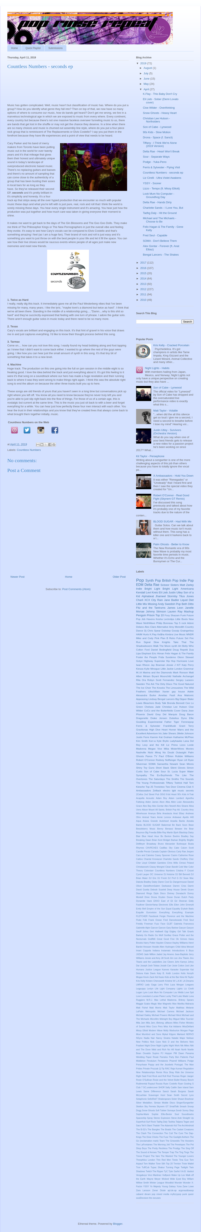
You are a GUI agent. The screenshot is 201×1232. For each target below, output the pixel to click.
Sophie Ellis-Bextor (162, 1114)
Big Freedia (150, 832)
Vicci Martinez (154, 1175)
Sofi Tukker (161, 1110)
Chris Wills (172, 863)
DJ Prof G (173, 878)
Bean (191, 825)
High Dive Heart (158, 729)
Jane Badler (171, 600)
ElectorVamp (152, 905)
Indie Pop (186, 580)
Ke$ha (161, 634)
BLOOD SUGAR (151, 825)
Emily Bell (141, 909)
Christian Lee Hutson (174, 706)
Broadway (151, 844)
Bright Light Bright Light (161, 588)
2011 (143, 294)
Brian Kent (157, 840)
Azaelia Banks (177, 821)
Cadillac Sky (166, 848)
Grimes (183, 939)
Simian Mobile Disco (164, 1103)
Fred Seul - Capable (155, 235)
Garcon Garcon (158, 928)
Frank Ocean (155, 920)
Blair (138, 836)
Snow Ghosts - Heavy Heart (160, 112)
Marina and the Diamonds (157, 672)
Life (156, 989)
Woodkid (169, 1183)
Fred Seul (188, 920)
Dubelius (174, 718)
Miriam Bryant (151, 676)
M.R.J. (149, 1000)
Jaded (159, 954)
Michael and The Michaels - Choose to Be (159, 220)
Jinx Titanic (183, 958)
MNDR (190, 634)
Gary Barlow (172, 928)
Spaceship (141, 1118)
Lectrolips (169, 619)
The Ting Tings (182, 1152)
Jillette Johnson (185, 733)
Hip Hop (170, 661)
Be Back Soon (179, 825)
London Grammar (184, 668)
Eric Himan (158, 653)
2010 (143, 299)
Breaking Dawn (143, 840)
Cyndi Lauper (142, 874)
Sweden (140, 684)
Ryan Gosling (184, 1084)
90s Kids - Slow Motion (156, 132)
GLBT (170, 924)
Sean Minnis (186, 764)
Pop (140, 580)
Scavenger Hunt (156, 1095)
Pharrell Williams (177, 1061)
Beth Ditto (188, 604)
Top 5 (177, 623)
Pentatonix (163, 1061)
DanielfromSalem (151, 886)
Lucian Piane (158, 996)
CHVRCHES (152, 848)
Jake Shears (169, 733)
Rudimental (141, 1084)
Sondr (179, 1110)
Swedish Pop (173, 604)
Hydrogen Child (172, 947)
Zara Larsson (143, 1190)
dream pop (149, 1194)
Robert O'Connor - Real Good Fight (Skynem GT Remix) (171, 497)
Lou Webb (179, 992)
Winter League (157, 1183)
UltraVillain (154, 691)
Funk (183, 615)
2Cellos (139, 794)
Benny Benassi (165, 829)
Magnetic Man (170, 1004)
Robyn (151, 680)
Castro (174, 855)
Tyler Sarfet (174, 1171)
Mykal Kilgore (169, 1034)
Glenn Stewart (185, 657)
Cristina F (181, 870)
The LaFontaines (144, 1144)
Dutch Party (188, 897)
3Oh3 (162, 794)
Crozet (190, 870)
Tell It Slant (146, 1125)
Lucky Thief (171, 996)
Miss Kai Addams (172, 1026)
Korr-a (152, 740)
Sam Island (183, 1087)
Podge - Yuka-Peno (154, 161)
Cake (176, 848)
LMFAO (139, 985)
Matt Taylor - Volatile (165, 410)
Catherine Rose (186, 855)
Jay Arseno (168, 954)
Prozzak (154, 1068)
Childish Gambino (157, 863)
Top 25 (149, 786)
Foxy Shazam (172, 615)
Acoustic (150, 798)
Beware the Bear (184, 829)
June (147, 78)
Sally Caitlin (171, 1087)
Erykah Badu (187, 909)
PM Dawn (179, 1053)
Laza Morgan (177, 985)
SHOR (161, 1087)
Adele (190, 691)
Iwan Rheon (143, 665)
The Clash (141, 1133)
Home (14, 48)
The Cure (178, 1133)
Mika (166, 748)
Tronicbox (159, 786)
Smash (183, 1106)
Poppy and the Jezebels (160, 1065)
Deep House (173, 890)
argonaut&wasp (186, 1190)
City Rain (157, 600)
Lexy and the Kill (153, 744)
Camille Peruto (143, 851)
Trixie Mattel (188, 1164)
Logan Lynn (142, 992)
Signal (147, 642)
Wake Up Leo (178, 1175)
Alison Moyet (148, 810)
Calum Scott (187, 848)
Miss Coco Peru (154, 1026)
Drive (146, 897)
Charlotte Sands (171, 859)
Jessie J (171, 665)
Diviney (170, 893)
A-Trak (190, 794)
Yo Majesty (155, 1186)
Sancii (166, 1091)
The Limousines (174, 687)
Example (189, 912)
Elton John (179, 905)
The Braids (166, 1129)
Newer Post (17, 576)
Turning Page (172, 1167)
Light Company (167, 989)
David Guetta (142, 890)
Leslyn (150, 989)
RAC (167, 1068)
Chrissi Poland (186, 863)
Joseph (143, 966)
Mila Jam (140, 1023)
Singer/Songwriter (185, 1103)
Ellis (171, 905)
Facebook (153, 916)
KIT (178, 665)
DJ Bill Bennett (182, 874)
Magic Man (156, 1004)
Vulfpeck (166, 1175)
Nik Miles (184, 1045)
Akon (162, 802)
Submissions (55, 48)
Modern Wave (155, 1030)
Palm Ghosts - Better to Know (171, 544)
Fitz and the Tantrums (150, 607)
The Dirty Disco (163, 684)
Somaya (171, 1110)
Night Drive (150, 1045)
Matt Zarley (187, 584)
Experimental (155, 721)
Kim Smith (142, 740)
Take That (179, 642)
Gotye (139, 661)
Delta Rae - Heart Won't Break (161, 151)
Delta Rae (151, 584)
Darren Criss (179, 886)
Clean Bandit (171, 867)
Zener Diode (159, 1190)
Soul (177, 1114)
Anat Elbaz (178, 813)
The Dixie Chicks (150, 1137)
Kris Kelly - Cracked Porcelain (171, 345)
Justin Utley (176, 592)
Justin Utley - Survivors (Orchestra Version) (167, 431)
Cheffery (184, 859)
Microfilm (154, 1019)
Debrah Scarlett (158, 890)
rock (184, 623)
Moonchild (165, 676)
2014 (143, 278)
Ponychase (141, 1065)
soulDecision (142, 1198)
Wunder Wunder (182, 1183)
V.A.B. (183, 1171)
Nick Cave (155, 1042)
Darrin (191, 886)
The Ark (150, 684)
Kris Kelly (140, 981)
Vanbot (190, 1171)
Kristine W (170, 981)
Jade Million (150, 954)
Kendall (140, 592)
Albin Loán (176, 802)
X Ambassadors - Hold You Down (173, 475)
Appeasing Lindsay (146, 699)
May (146, 83)
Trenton (177, 1164)
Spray (150, 1118)
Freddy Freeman (144, 924)
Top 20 (169, 1164)
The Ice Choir (143, 687)
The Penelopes (177, 1144)
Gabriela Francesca (184, 924)
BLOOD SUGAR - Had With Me (172, 521)
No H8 (170, 1049)
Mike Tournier (187, 1019)
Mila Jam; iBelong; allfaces (159, 1023)
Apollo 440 (188, 817)
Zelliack (157, 790)
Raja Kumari (176, 1068)
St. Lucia (172, 771)
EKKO (156, 901)
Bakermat (166, 825)
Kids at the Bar (172, 977)
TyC (166, 1171)
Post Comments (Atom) (76, 589)
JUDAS (139, 954)
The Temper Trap (165, 1152)
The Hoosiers (187, 1141)
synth (174, 645)
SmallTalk (174, 1106)
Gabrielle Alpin (143, 928)
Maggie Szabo (143, 1004)
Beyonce (140, 832)
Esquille (140, 912)
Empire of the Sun (156, 909)
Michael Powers (159, 1015)
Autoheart (164, 821)
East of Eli (167, 901)
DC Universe (156, 874)
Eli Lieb (163, 592)
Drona (154, 897)
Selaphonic (141, 1099)
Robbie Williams (184, 756)
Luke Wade (182, 996)
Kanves (165, 969)
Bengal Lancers (166, 699)
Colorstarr (149, 870)
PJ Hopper (166, 1053)
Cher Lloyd (141, 863)
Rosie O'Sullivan (144, 1080)
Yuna (179, 1186)
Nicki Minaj (154, 752)
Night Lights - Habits (157, 368)
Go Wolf (159, 935)
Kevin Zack (148, 977)
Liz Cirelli (189, 989)
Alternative (162, 626)
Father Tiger (172, 721)
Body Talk (160, 703)
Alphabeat (148, 596)
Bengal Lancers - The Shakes (161, 254)
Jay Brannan (158, 665)
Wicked (165, 1179)
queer (191, 1194)
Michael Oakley (143, 1015)
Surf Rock (151, 1122)
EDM (139, 584)
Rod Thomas (173, 1076)
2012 (143, 289)
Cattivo (139, 859)
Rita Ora (141, 680)
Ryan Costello (170, 1084)
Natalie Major (178, 1038)
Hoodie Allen (158, 947)
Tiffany (169, 782)
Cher (191, 859)
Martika (180, 1004)
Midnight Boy (166, 1019)
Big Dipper (181, 699)
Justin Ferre (142, 737)
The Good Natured (183, 684)
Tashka (171, 1122)
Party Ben (174, 1057)
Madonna (141, 748)
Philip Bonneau (164, 623)
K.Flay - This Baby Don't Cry (160, 93)
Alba (168, 802)
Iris (160, 733)
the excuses (155, 1198)
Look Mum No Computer (160, 992)
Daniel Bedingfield (161, 649)
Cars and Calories (145, 855)
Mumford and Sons (151, 1034)
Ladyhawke (176, 740)
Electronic (163, 905)
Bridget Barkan (170, 840)
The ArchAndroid (186, 1125)
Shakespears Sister (167, 1099)
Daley (154, 882)
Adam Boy (161, 798)
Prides (139, 1068)
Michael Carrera (165, 1011)
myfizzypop (175, 1194)
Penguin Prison (145, 615)
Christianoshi (142, 867)
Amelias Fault (166, 695)
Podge (190, 1061)
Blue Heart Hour (150, 836)
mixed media (162, 1194)
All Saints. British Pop (166, 810)
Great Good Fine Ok (168, 939)
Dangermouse (180, 882)
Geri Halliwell (156, 931)
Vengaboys (141, 1175)
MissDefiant (188, 1026)
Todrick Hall (181, 782)
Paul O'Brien (166, 756)
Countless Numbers (29, 449)
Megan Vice (155, 748)
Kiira (182, 977)
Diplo (156, 893)
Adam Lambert (176, 798)
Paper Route (152, 1057)
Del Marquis (170, 714)
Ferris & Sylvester (148, 725)
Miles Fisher (179, 1023)
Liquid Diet (187, 600)
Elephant (146, 653)
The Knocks (158, 687)
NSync (139, 1038)
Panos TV (151, 756)
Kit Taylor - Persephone (150, 456)
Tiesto (175, 1160)
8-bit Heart (171, 794)
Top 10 (160, 615)
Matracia (189, 1004)
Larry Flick (163, 985)
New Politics (142, 1042)
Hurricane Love (185, 661)
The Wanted (167, 1156)
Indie (139, 588)
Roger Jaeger (187, 1076)
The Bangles (153, 1129)
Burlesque (182, 844)
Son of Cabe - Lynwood (157, 127)
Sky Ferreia (150, 1106)
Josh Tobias (154, 966)
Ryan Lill (182, 760)
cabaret (139, 1194)
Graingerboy (187, 630)
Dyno (184, 718)
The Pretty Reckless (158, 1148)
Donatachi (181, 893)
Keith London (173, 973)
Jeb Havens (148, 619)
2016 (143, 268)
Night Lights (162, 1045)
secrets (190, 790)
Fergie (163, 916)
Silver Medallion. (144, 1103)
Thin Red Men (163, 1160)
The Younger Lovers (184, 1156)
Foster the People (146, 657)
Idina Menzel (187, 947)
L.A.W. (179, 981)
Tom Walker (149, 1164)
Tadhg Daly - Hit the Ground (160, 213)
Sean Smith (173, 1095)
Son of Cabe (151, 771)
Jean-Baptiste (181, 954)
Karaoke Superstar (179, 969)
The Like (181, 775)
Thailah (156, 1125)
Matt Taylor (169, 1008)
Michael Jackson (185, 1011)
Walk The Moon (162, 645)
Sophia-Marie (142, 1114)
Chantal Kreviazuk (153, 859)
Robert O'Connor (145, 760)
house (181, 691)
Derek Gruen (187, 890)
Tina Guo (183, 1160)
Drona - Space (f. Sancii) (158, 137)
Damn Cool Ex (165, 882)
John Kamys (181, 962)
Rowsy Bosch (187, 1080)
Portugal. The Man (184, 1065)
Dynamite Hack (144, 901)
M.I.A (139, 672)
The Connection (155, 1133)
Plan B (164, 638)
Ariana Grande (150, 821)
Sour (163, 771)
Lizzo (182, 744)
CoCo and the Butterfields (158, 710)
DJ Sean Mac (187, 878)
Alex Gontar (158, 806)
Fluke (138, 920)
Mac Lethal (160, 1000)
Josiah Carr (165, 966)
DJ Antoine (169, 874)
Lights (180, 989)
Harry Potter (149, 943)
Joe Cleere (168, 962)
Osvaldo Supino (151, 1053)
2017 (143, 262)
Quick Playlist (33, 48)
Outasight (181, 752)
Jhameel (160, 596)
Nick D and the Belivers (175, 1042)
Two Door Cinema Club (178, 786)
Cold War (183, 867)
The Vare (155, 1156)
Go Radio (149, 935)
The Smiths (172, 779)
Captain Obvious (167, 851)
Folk (145, 920)
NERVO (190, 1034)
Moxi (138, 1034)
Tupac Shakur (158, 1167)
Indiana (156, 950)
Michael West (174, 1015)
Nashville (141, 752)
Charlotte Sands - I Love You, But (163, 207)
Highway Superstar (154, 661)
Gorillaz (167, 935)
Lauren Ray (175, 611)
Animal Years (149, 817)
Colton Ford (142, 649)
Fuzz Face (159, 924)
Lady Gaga (150, 985)
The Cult (168, 1133)
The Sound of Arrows (146, 1152)
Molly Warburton (171, 1030)
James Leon (175, 607)
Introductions (178, 950)
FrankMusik (169, 725)
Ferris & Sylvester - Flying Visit (161, 167)
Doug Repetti (180, 649)
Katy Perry (188, 665)
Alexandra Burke (146, 695)
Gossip (175, 630)
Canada (155, 851)
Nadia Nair (149, 1038)
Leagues (189, 985)
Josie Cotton (178, 966)
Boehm (176, 836)
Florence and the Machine (180, 916)
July (146, 73)
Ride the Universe (184, 1072)
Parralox (164, 1057)
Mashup (189, 611)
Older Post (119, 576)
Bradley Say (187, 836)
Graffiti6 (151, 939)
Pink (157, 638)
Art (179, 645)
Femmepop (187, 721)
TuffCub (145, 1167)
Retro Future (176, 638)
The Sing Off (187, 1148)
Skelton (139, 1106)
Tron (138, 1167)
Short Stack (162, 767)
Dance (139, 630)
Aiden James (151, 802)
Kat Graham (165, 737)
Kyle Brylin (163, 740)
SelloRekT (152, 1099)
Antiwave (177, 817)
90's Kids (181, 794)
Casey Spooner (162, 855)
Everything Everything (171, 912)
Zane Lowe (188, 1186)
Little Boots (181, 619)
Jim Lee (174, 958)
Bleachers (148, 703)
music (181, 790)
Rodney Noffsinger (166, 760)
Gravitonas (142, 729)
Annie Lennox (164, 817)
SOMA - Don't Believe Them (160, 240)
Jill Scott (165, 958)
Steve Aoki (176, 1118)
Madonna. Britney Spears (180, 1000)
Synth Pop (153, 580)
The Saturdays (156, 779)
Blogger (117, 1223)
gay (174, 691)
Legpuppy (141, 989)
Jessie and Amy (152, 958)
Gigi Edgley (170, 931)
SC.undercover (150, 1087)
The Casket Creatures (183, 1129)
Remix (159, 1072)
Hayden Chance (164, 943)
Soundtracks (188, 1114)
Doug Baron (186, 714)
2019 (143, 63)
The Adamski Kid (168, 1125)
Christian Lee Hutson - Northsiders (156, 120)
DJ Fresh (162, 878)
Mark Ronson (180, 672)
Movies (190, 748)
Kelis (183, 973)
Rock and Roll (159, 1076)
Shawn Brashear (186, 1099)
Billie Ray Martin (165, 832)
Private (146, 1068)
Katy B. (161, 973)
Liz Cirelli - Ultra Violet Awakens (162, 177)
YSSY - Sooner (152, 183)
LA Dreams (188, 981)
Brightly (182, 840)
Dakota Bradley (143, 882)
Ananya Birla (154, 813)
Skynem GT (162, 1106)
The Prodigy (174, 1148)
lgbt (174, 790)
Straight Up (188, 1118)
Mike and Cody (144, 638)
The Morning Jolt (161, 1144)
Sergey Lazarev (185, 680)
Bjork (176, 832)
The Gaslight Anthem (179, 1137)
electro (166, 790)
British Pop (170, 580)
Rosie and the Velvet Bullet (166, 1080)
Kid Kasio (159, 977)
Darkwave (166, 886)
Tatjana (179, 1122)
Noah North (181, 1049)
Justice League (153, 969)
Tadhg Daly (162, 1122)
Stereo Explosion (162, 1118)
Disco (163, 893)
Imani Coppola (143, 950)
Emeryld (190, 905)
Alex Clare (150, 626)
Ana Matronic (186, 695)
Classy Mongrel (157, 867)
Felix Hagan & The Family (179, 653)
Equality (176, 909)
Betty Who (188, 645)
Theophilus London (145, 1160)
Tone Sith (160, 1164)
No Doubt (168, 752)
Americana (187, 588)
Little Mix (141, 604)
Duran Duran (173, 897)
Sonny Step (188, 1110)
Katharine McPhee (183, 737)
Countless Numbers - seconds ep (163, 172)
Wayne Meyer (153, 1179)
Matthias (180, 1008)
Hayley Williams (180, 943)
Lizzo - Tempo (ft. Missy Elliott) (161, 188)
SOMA (152, 764)
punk (184, 1194)
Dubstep (166, 630)
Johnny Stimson (156, 611)
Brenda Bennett (175, 703)
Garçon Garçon (186, 928)
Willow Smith (142, 1183)
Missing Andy (156, 604)
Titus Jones (186, 596)
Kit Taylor (189, 977)
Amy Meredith (176, 626)
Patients (184, 1057)
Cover (177, 710)
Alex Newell (170, 806)
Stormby (172, 596)
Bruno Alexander (166, 844)
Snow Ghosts (148, 1110)
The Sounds (187, 779)
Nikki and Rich (159, 1049)
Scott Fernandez (165, 680)
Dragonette (142, 718)
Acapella (140, 798)
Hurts (146, 634)
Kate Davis (150, 973)
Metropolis (151, 1011)
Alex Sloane (182, 806)
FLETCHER (142, 916)
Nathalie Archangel (183, 676)
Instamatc (166, 950)
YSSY (146, 1186)
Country (189, 626)
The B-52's (141, 1129)
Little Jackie (167, 668)
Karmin (154, 737)
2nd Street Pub (151, 794)
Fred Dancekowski (172, 920)
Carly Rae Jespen (185, 851)
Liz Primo (172, 744)
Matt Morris (155, 1008)
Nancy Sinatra (163, 1038)
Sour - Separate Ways (156, 156)
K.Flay (153, 634)
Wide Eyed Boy (178, 1179)
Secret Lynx (187, 1095)
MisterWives (177, 748)
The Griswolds (173, 1141)
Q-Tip (162, 1068)
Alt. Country (183, 810)
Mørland (181, 1034)
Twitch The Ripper (154, 1171)
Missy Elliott (142, 1030)
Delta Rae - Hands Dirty (157, 202)
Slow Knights (162, 642)
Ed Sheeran (181, 901)
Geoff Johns (142, 931)
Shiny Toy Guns (145, 767)
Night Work (174, 1045)
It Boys (190, 950)
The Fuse (163, 1137)
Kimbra (169, 634)
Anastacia (167, 813)
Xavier (165, 691)
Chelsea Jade (152, 706)
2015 (143, 273)
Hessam (147, 947)
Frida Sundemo (167, 657)
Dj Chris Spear (152, 630)
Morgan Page (187, 1030)
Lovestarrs (147, 996)
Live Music (180, 634)
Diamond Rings (144, 893)
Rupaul (151, 1084)
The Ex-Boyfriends (161, 775)
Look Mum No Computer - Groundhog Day (158, 195)
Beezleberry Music (145, 829)
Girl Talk (182, 931)
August (148, 67)
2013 (143, 283)
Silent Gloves (178, 767)
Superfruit (141, 1122)
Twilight (184, 1167)
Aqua (138, 821)
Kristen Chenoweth (155, 981)
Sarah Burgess (178, 1091)
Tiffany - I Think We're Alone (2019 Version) (160, 144)
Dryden (161, 897)
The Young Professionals (150, 782)
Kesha (159, 619)
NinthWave (149, 623)
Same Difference (152, 1091)
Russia (159, 1084)
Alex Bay (147, 806)
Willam (190, 1179)
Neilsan (190, 1038)
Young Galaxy (169, 1186)
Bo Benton (165, 836)
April (147, 89)
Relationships (148, 1072)
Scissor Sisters (170, 584)
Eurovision (151, 912)
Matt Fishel (142, 1008)
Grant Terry (186, 725)
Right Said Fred (144, 1076)
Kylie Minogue (152, 668)
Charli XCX (143, 600)
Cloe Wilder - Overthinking (159, 107)
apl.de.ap (172, 1190)
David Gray (154, 714)
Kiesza (139, 668)
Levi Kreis (152, 592)
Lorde (190, 744)
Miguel (176, 1019)
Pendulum (152, 1061)
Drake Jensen (159, 718)
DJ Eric (152, 878)
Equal (168, 909)
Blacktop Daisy (186, 832)
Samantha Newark (167, 764)
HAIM (139, 634)
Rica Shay (169, 1072)
